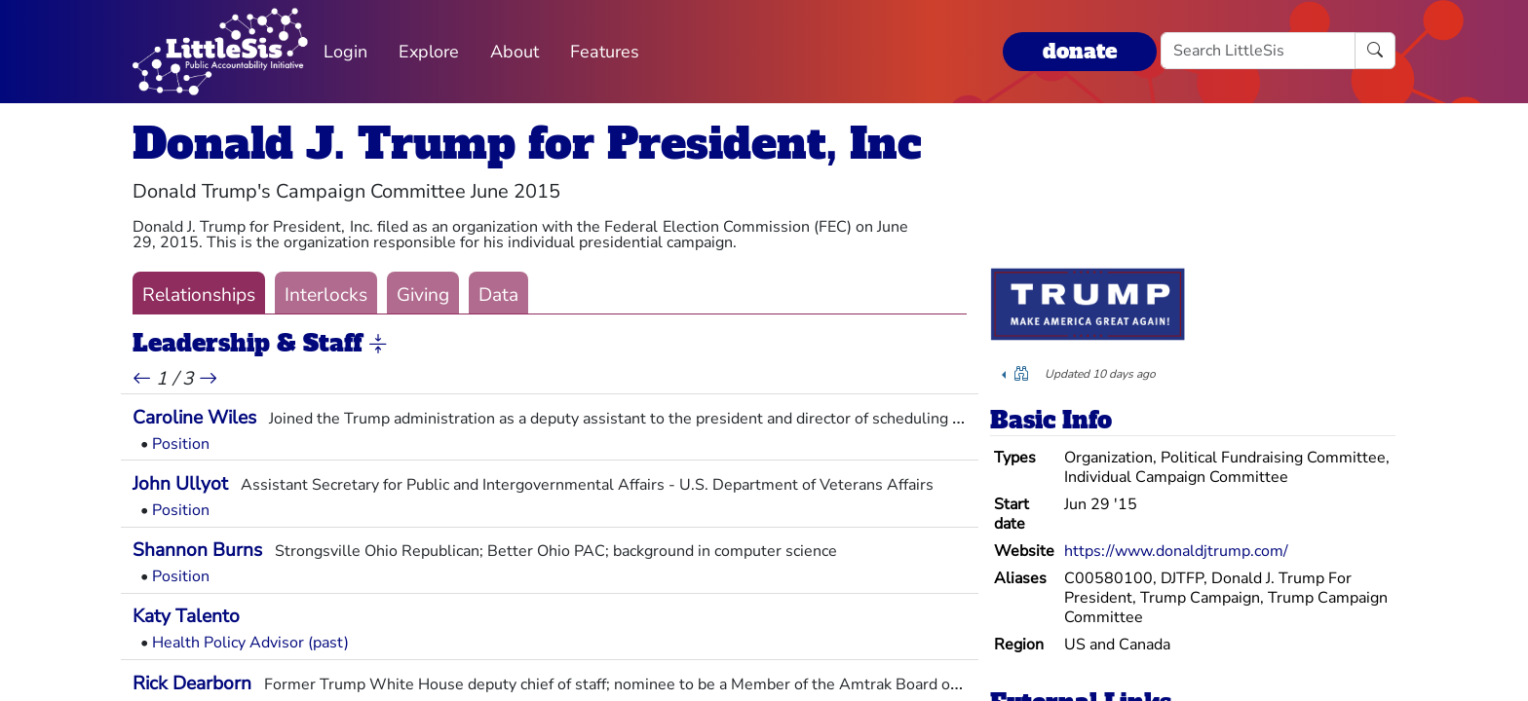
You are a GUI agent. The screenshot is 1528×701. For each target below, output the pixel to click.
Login (345, 51)
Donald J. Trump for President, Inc (527, 143)
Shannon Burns (197, 550)
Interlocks (326, 295)
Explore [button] (429, 51)
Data (498, 295)
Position (181, 444)
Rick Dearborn (192, 683)
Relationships (198, 295)
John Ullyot (180, 484)
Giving (423, 295)
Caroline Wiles (194, 417)
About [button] (514, 51)
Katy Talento (186, 616)
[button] (378, 344)
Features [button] (604, 51)
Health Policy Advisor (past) (250, 642)
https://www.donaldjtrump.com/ (1176, 551)
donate (1080, 51)
